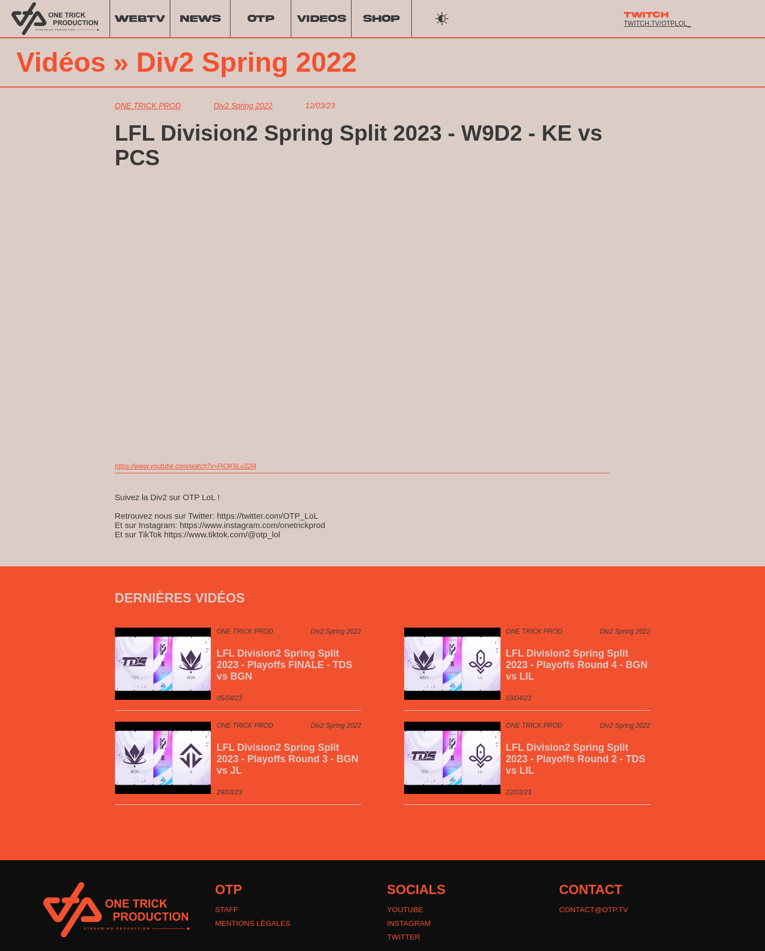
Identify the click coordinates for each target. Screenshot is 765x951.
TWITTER (404, 938)
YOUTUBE (405, 910)
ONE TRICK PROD (148, 105)
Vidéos (61, 62)
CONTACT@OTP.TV (594, 910)
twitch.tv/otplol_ (657, 23)
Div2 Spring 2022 (246, 62)
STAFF (227, 910)
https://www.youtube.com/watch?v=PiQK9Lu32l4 (185, 466)
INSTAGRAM (409, 924)
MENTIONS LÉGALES (254, 924)
